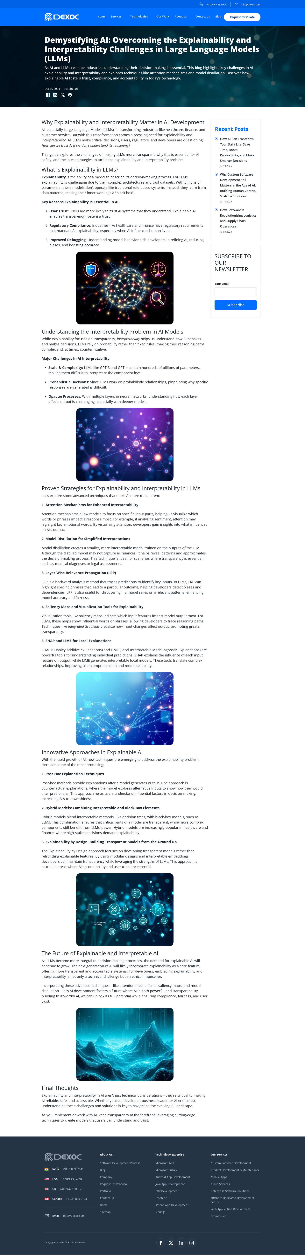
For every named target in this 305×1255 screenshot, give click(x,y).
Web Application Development (230, 1209)
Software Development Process (120, 1163)
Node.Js (160, 1212)
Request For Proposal (114, 1184)
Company (106, 1177)
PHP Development (167, 1191)
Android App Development (172, 1177)
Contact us (202, 17)
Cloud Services (220, 1184)
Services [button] (116, 17)
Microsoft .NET (164, 1163)
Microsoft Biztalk (166, 1170)
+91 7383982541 (68, 1169)
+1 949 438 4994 (67, 1179)
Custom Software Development (231, 1163)
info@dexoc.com (247, 4)
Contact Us (107, 1198)
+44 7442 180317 (67, 1189)
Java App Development (170, 1184)
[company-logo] (63, 17)
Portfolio (105, 1191)
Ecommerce (218, 1216)
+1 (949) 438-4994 (213, 4)
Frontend (161, 1198)
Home (101, 17)
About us (181, 17)
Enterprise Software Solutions (230, 1191)
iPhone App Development (171, 1205)
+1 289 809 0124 (69, 1199)
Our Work (162, 17)
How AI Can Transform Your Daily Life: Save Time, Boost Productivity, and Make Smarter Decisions (237, 150)
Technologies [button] (139, 17)
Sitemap (105, 1212)
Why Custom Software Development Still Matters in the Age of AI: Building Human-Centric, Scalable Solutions (238, 186)
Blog (218, 17)
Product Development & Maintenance (235, 1170)
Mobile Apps (219, 1177)
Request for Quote (242, 17)
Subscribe (236, 305)
